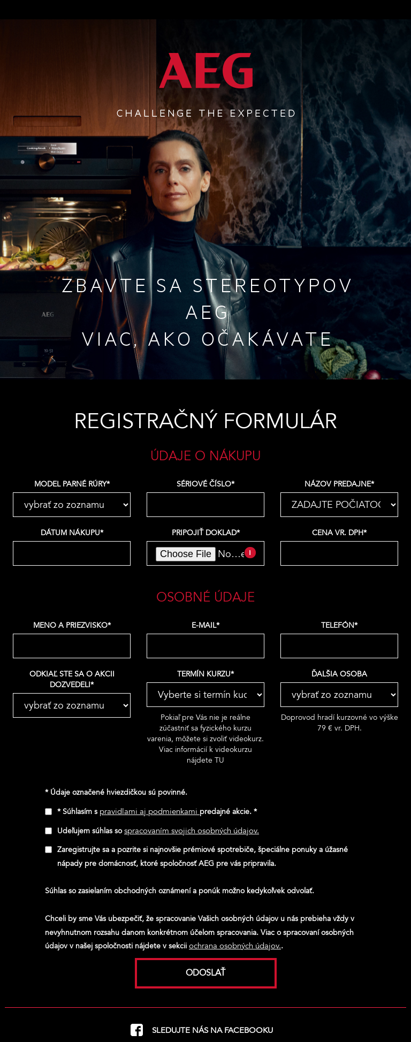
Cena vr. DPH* (339, 533)
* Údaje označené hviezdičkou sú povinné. (116, 792)
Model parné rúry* (72, 484)
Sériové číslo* (205, 484)
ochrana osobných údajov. (235, 945)
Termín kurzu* (205, 674)
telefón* (339, 625)
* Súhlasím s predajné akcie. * (157, 812)
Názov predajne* (339, 484)
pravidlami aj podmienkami (150, 811)
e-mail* (205, 625)
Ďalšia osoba (339, 674)
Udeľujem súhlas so (158, 831)
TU (219, 760)
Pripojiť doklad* (206, 533)
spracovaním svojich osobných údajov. (191, 830)
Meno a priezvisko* (72, 625)
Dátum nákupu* (72, 533)
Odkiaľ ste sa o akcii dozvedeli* (72, 679)
